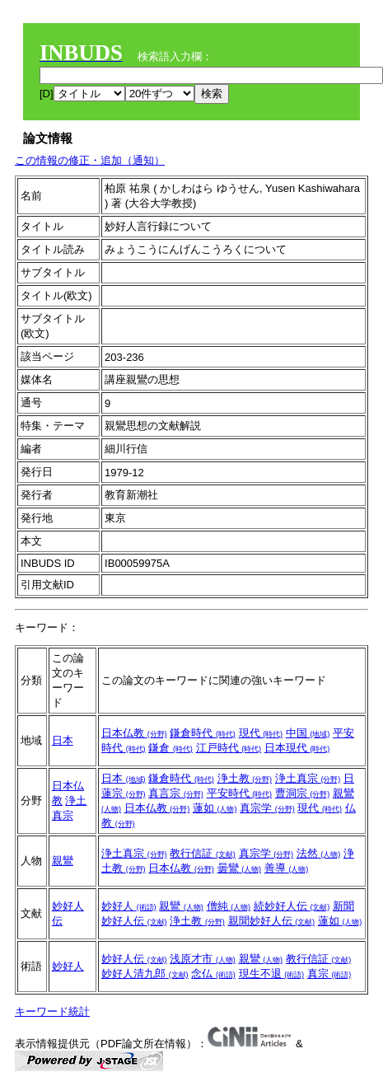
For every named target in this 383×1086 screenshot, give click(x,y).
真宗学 (267, 808)
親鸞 (62, 860)
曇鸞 (239, 868)
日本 (62, 740)
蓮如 (215, 808)
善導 (286, 868)
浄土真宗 (308, 778)
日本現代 (297, 748)
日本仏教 (134, 733)
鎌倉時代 (203, 733)
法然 (319, 853)
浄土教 (245, 778)
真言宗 (175, 793)
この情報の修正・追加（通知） (90, 160)
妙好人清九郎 (145, 973)
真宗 (329, 973)
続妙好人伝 (292, 906)
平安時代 (240, 793)
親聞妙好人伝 (271, 921)
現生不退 (272, 973)
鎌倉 (170, 748)
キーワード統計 (52, 1011)
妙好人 (128, 906)
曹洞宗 (302, 793)
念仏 (213, 973)
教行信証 (203, 853)
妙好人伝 (134, 959)
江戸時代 (229, 748)
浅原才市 (203, 959)
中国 (308, 733)
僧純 (229, 906)
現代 (261, 733)
